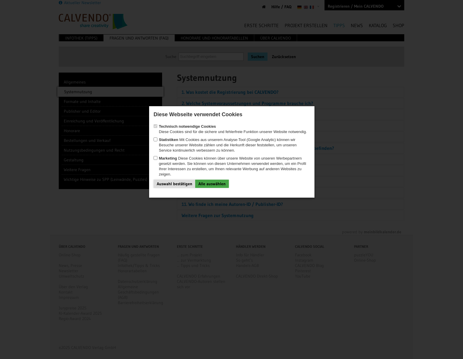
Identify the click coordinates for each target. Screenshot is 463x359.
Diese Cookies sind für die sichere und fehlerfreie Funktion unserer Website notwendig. (230, 129)
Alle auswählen (212, 183)
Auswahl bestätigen (174, 183)
